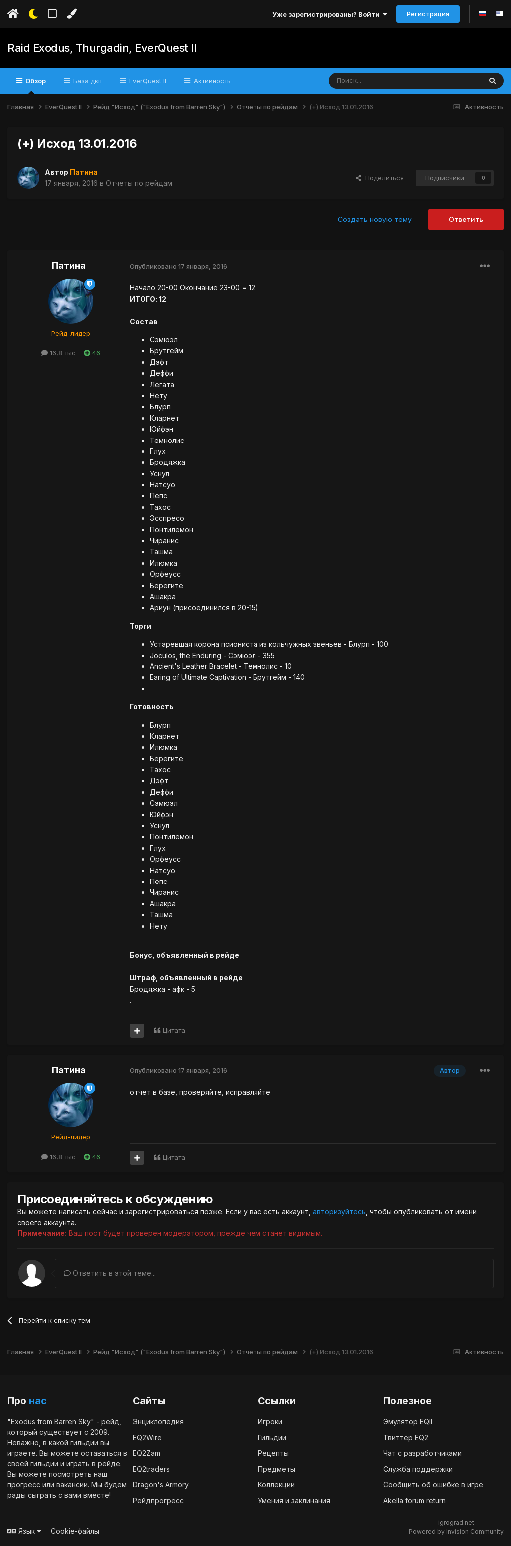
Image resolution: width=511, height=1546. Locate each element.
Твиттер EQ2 (405, 1437)
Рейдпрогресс (158, 1500)
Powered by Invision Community (456, 1531)
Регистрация (428, 14)
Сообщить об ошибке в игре (433, 1484)
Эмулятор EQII (407, 1421)
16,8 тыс (58, 353)
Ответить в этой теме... (110, 1272)
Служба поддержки (418, 1468)
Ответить (466, 219)
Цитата (174, 1030)
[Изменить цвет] (71, 13)
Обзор (35, 85)
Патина (69, 265)
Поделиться (380, 178)
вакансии (72, 1484)
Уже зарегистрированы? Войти (329, 14)
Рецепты (273, 1452)
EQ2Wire (147, 1437)
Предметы (276, 1468)
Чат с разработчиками (422, 1452)
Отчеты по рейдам (139, 183)
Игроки (270, 1421)
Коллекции (276, 1484)
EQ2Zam (146, 1452)
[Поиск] (382, 81)
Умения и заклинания (294, 1500)
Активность (211, 81)
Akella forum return (414, 1500)
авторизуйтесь (339, 1211)
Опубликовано (178, 266)
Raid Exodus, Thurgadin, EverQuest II (101, 47)
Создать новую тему (375, 219)
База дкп (86, 81)
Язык (24, 1530)
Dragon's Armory (161, 1484)
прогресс (23, 1484)
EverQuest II (146, 81)
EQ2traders (151, 1468)
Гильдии (272, 1437)
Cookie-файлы (75, 1530)
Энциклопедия (158, 1421)
